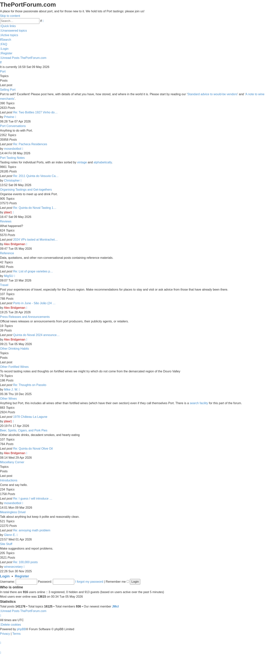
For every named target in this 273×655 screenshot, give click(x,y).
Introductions (8, 480)
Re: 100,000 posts (25, 562)
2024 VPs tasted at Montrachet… (35, 239)
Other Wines (8, 398)
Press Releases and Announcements (25, 316)
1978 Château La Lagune (30, 416)
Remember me (117, 581)
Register (22, 576)
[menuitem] (13, 30)
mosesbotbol (12, 148)
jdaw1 (8, 212)
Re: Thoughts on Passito (29, 385)
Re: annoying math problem (31, 530)
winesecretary (13, 566)
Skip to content (10, 15)
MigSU (8, 276)
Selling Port (8, 89)
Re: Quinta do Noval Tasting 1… (34, 207)
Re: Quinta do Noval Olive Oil (33, 448)
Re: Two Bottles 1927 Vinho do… (35, 112)
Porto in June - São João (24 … (34, 303)
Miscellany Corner (12, 462)
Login (5, 576)
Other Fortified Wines (14, 366)
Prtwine (9, 117)
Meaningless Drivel (13, 512)
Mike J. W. (11, 389)
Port (2, 71)
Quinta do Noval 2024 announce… (36, 335)
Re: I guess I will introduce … (32, 498)
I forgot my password (89, 581)
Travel (4, 285)
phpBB (21, 629)
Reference (7, 253)
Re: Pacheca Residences (30, 144)
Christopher (12, 180)
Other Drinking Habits (14, 348)
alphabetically (103, 162)
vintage (82, 162)
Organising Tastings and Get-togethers (26, 189)
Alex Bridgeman (14, 244)
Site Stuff (6, 544)
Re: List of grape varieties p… (33, 271)
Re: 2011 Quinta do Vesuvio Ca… (35, 176)
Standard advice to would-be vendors (212, 94)
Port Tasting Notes (12, 157)
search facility (199, 403)
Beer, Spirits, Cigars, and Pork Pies (23, 430)
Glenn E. (10, 534)
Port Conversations (13, 126)
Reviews (5, 221)
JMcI (115, 606)
